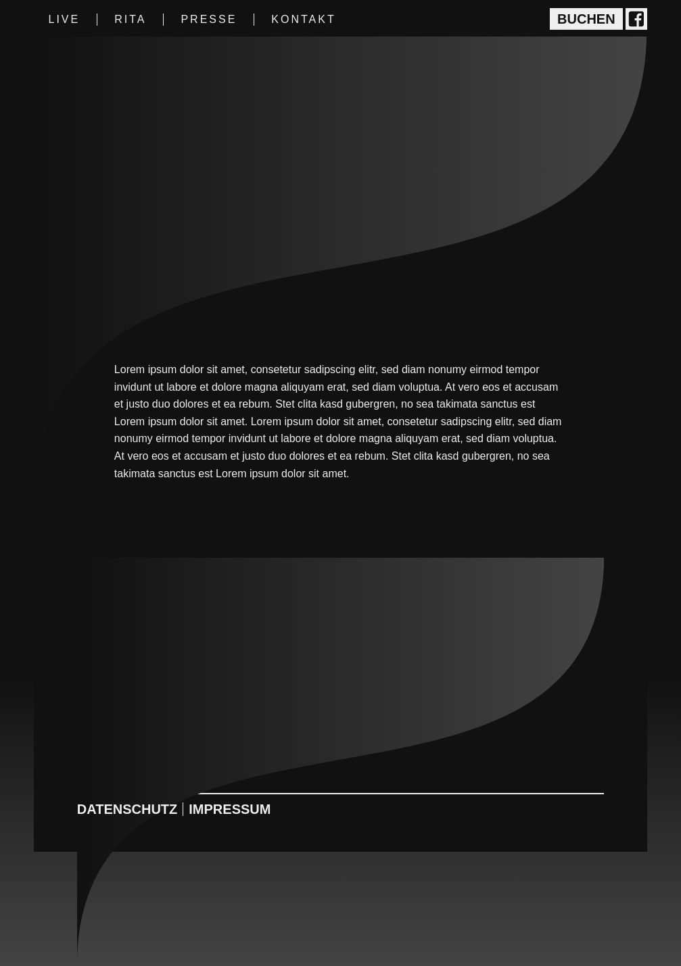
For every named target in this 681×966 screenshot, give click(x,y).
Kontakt (303, 19)
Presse (209, 19)
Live (64, 19)
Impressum (230, 809)
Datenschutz (127, 809)
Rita (130, 19)
